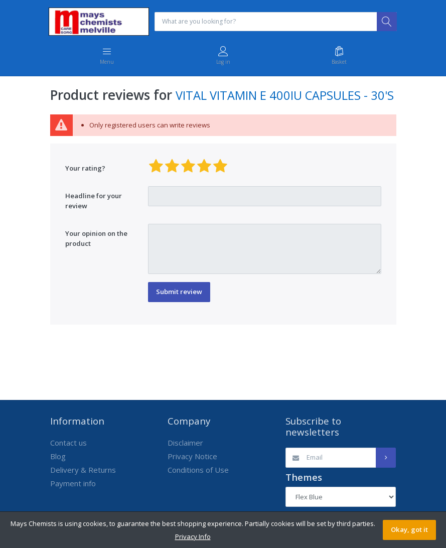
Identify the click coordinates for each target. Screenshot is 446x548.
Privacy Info (193, 536)
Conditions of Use (198, 471)
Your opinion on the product (96, 239)
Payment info (73, 484)
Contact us (68, 444)
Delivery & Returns (83, 471)
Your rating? (85, 168)
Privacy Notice (192, 457)
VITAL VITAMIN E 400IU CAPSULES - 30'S (285, 96)
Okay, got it (409, 529)
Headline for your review (93, 201)
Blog (58, 457)
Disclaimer (185, 444)
